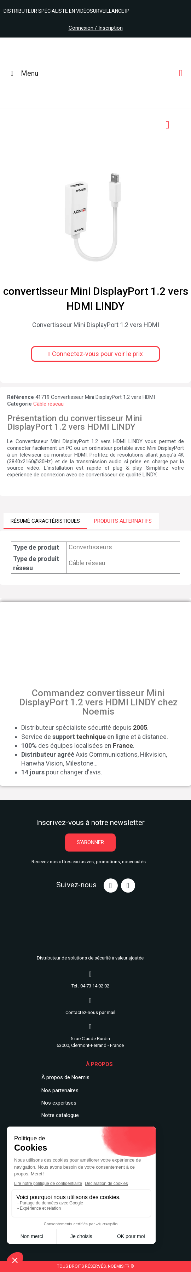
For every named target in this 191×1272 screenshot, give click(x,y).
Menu (22, 73)
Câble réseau (48, 404)
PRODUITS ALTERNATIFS (123, 521)
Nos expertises (58, 1103)
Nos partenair (57, 1090)
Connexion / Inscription (96, 28)
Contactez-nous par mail (90, 1012)
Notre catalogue (60, 1115)
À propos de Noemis (65, 1077)
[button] (95, 354)
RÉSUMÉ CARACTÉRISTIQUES (45, 521)
